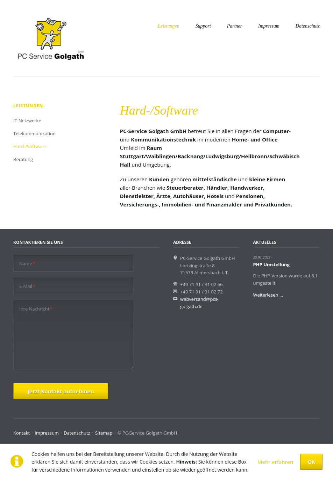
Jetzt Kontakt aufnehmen (61, 391)
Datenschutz (308, 26)
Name (27, 263)
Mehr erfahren (275, 461)
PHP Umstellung (271, 264)
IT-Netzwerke (27, 120)
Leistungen (168, 26)
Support (203, 26)
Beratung (23, 159)
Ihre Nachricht (35, 308)
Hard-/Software (29, 146)
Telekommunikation (34, 133)
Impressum (268, 26)
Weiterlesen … (268, 295)
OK (311, 461)
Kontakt (21, 433)
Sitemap (104, 433)
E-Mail (27, 286)
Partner (234, 26)
